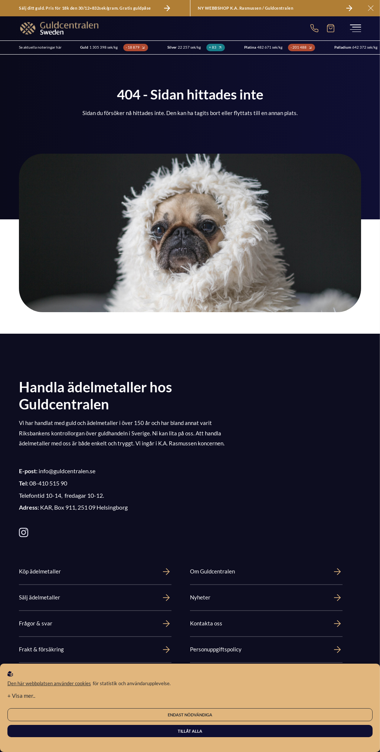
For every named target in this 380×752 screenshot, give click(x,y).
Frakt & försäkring (95, 649)
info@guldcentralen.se (67, 470)
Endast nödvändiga (190, 714)
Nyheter (266, 597)
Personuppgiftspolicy (266, 649)
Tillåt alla (190, 731)
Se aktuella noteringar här (40, 47)
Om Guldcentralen (266, 571)
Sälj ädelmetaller (95, 597)
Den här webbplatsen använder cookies (49, 683)
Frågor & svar (95, 623)
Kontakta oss (266, 623)
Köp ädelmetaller (95, 571)
